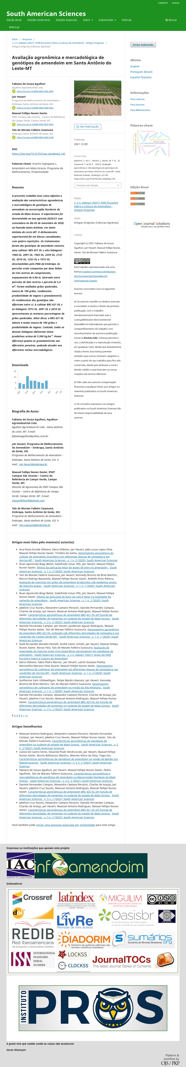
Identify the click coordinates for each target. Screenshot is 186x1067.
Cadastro (163, 2)
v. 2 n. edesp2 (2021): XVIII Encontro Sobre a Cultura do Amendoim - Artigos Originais (58, 42)
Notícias (127, 20)
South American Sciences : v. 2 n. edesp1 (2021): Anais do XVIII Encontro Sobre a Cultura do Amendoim (65, 656)
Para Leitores (137, 99)
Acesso (175, 2)
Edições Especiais (66, 20)
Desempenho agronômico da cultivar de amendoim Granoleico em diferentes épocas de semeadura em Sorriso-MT (66, 556)
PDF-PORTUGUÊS (89, 126)
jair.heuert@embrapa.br (33, 464)
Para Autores (137, 104)
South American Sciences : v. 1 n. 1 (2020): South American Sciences (64, 689)
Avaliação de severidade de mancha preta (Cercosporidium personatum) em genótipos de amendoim (66, 651)
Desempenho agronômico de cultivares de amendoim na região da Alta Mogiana (63, 685)
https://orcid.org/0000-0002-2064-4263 (35, 108)
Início (15, 39)
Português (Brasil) (141, 72)
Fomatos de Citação (87, 185)
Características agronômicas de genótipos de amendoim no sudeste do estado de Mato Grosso (63, 742)
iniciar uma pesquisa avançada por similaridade (65, 825)
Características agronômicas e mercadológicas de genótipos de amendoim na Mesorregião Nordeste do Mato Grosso (67, 777)
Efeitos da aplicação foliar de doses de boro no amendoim (72, 567)
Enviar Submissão (143, 44)
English (135, 66)
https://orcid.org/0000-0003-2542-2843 (35, 91)
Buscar (171, 20)
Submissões (106, 20)
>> (26, 715)
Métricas (14, 27)
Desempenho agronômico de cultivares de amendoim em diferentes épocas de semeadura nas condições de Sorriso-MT (68, 669)
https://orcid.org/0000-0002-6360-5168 (35, 137)
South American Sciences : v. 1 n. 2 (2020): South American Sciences (76, 560)
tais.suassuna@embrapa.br (34, 525)
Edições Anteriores (38, 20)
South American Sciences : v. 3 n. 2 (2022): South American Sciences (69, 620)
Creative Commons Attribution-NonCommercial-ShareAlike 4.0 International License (95, 276)
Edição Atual (14, 20)
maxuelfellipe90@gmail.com (28, 500)
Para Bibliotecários (140, 110)
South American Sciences (46, 13)
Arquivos (27, 39)
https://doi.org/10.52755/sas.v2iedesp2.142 (38, 153)
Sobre (87, 20)
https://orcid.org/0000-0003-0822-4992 (35, 124)
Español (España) (140, 77)
